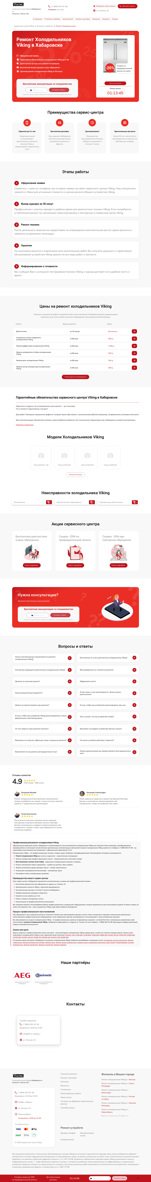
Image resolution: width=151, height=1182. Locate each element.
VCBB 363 (95, 935)
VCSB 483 (87, 935)
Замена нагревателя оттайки (34, 942)
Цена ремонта (68, 19)
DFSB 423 (122, 935)
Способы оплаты (68, 1108)
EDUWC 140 (70, 935)
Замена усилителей (46, 945)
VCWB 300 (17, 937)
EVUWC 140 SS (27, 937)
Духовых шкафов (68, 1133)
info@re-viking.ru (23, 1102)
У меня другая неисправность (75, 377)
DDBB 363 (64, 937)
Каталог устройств (53, 19)
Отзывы (115, 19)
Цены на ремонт (115, 83)
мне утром (56, 10)
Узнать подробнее (31, 565)
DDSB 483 (131, 935)
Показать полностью (24, 425)
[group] (22, 977)
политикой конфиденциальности (63, 94)
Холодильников (67, 1139)
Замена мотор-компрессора (66, 942)
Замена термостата (31, 945)
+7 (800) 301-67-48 (59, 6)
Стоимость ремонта (69, 1074)
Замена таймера (60, 945)
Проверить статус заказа (104, 6)
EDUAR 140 (46, 937)
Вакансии (96, 19)
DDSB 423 (37, 937)
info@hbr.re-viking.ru (30, 1034)
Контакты (105, 19)
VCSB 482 (79, 935)
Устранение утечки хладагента (115, 940)
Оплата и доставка (83, 19)
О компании (37, 19)
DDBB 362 (103, 935)
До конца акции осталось (53, 1178)
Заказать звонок (127, 6)
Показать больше (75, 475)
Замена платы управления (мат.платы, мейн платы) (96, 942)
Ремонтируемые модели (71, 1093)
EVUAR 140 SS (113, 935)
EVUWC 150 (55, 937)
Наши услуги (66, 1097)
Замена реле (50, 942)
